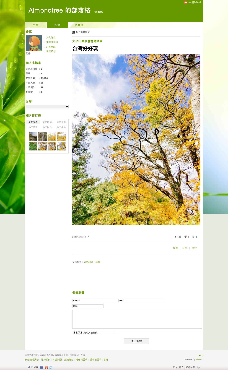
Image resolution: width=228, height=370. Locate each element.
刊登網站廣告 (32, 359)
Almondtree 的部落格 (59, 9)
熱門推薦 (61, 127)
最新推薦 (61, 122)
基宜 (97, 261)
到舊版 (98, 11)
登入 (175, 367)
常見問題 (57, 359)
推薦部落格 (52, 42)
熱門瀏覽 (33, 127)
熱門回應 (47, 127)
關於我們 (45, 359)
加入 (181, 367)
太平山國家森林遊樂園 (87, 41)
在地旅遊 (88, 261)
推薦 (175, 248)
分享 (184, 248)
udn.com (199, 359)
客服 (106, 359)
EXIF (194, 248)
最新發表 (33, 122)
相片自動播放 (83, 32)
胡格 (28, 53)
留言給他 (51, 51)
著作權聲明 (81, 359)
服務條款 (69, 359)
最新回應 (47, 122)
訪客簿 (79, 25)
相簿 (57, 25)
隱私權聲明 (95, 359)
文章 (35, 25)
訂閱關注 (51, 46)
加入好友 (51, 37)
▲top (200, 355)
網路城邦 (190, 367)
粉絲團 (34, 367)
